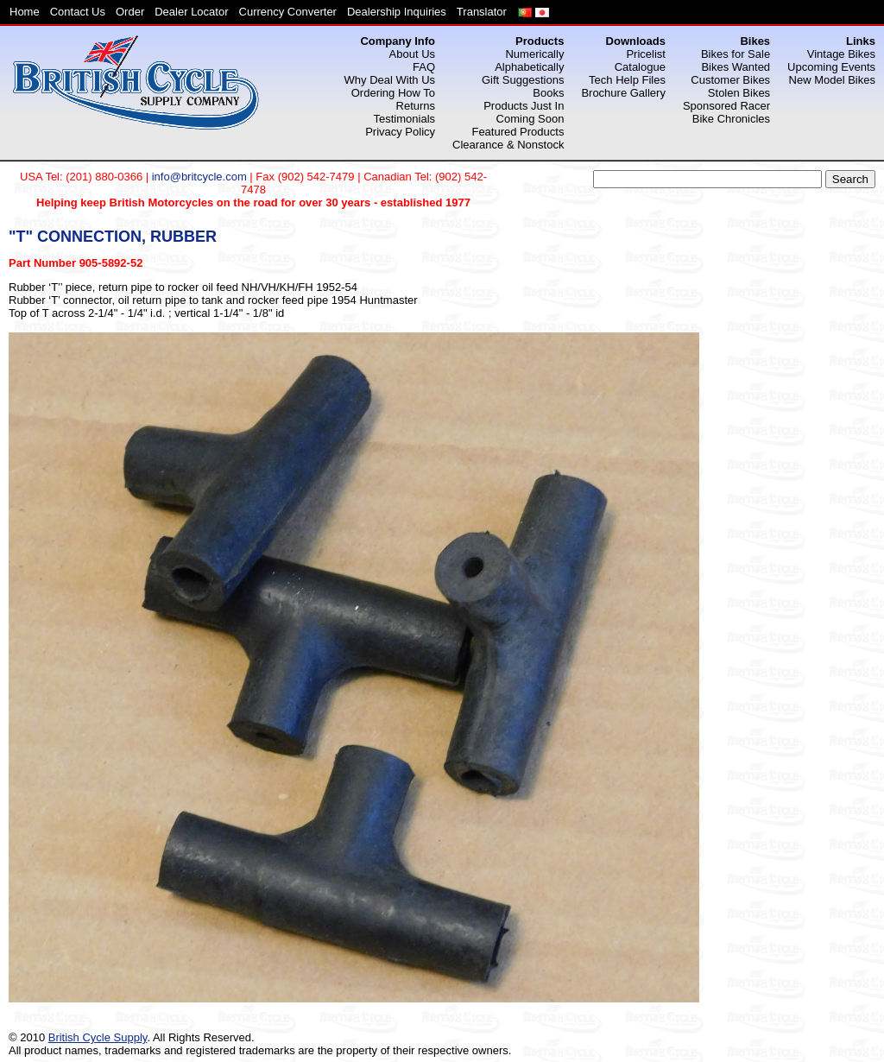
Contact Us (77, 11)
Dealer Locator (191, 11)
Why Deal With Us (389, 79)
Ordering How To (393, 92)
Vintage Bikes (841, 53)
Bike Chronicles (731, 118)
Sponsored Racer (726, 105)
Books (548, 92)
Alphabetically (529, 66)
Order (130, 11)
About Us (412, 53)
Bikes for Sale (735, 53)
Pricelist (646, 53)
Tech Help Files (627, 79)
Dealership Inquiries (396, 11)
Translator (482, 11)
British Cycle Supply (98, 1037)
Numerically (534, 53)
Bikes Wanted (735, 66)
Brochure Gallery (623, 92)
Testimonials (405, 118)
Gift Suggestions (523, 79)
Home (24, 11)
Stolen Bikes (739, 92)
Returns (416, 105)
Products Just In (523, 105)
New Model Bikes (832, 79)
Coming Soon (530, 118)
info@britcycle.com (199, 176)
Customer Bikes (730, 79)
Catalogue (640, 66)
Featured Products (517, 131)
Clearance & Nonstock (508, 144)
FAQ (424, 66)
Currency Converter (288, 11)
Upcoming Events (831, 66)
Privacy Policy (400, 131)
